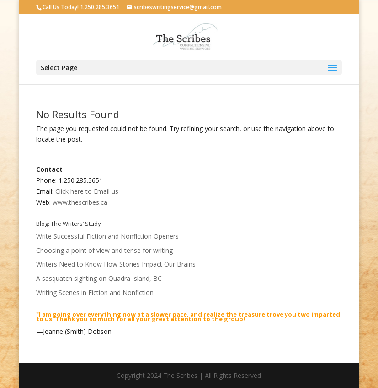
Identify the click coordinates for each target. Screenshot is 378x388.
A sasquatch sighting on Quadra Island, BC (99, 278)
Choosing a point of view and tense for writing (104, 250)
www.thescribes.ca (80, 202)
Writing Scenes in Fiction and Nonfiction (95, 292)
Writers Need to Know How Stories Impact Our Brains (116, 264)
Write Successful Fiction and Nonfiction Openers (107, 236)
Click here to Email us (87, 191)
